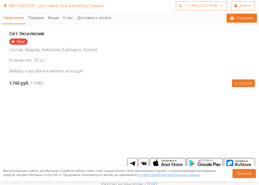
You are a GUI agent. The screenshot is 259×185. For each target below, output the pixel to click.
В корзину (243, 83)
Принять (244, 173)
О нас (68, 17)
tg (132, 163)
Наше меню (14, 17)
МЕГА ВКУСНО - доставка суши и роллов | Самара (53, 5)
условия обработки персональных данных (169, 175)
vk (144, 163)
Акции (53, 17)
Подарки (36, 17)
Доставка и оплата (94, 17)
